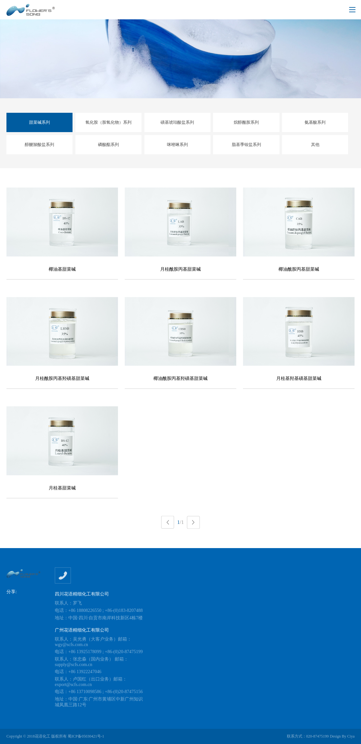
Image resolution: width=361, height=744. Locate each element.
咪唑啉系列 (177, 144)
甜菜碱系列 (39, 122)
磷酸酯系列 (108, 144)
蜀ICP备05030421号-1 (86, 736)
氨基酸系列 (315, 122)
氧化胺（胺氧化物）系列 (108, 122)
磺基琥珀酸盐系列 (177, 122)
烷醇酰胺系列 (246, 122)
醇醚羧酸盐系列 (39, 144)
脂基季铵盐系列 (246, 144)
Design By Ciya (342, 736)
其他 (315, 144)
